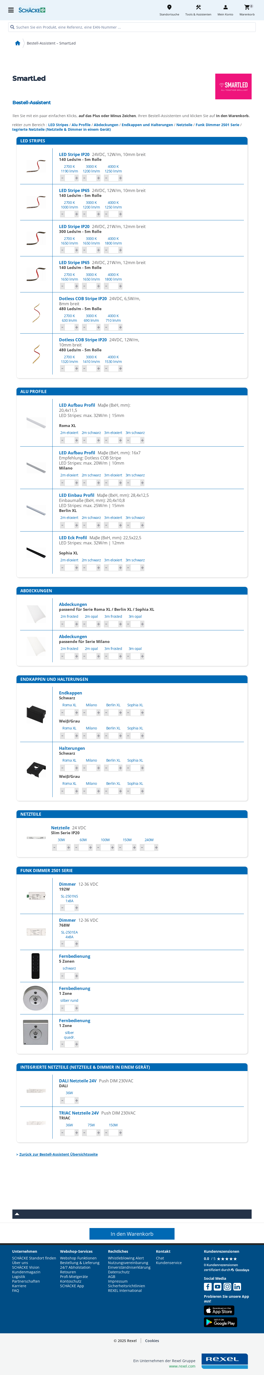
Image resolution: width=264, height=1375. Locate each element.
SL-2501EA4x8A (69, 934)
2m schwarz (91, 432)
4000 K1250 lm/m (113, 168)
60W (83, 839)
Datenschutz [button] (119, 1272)
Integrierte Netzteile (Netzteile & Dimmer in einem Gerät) (60, 129)
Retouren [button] (68, 1272)
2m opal (91, 616)
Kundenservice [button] (169, 1262)
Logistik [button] (18, 1276)
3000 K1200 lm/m (91, 168)
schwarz (69, 968)
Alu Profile (81, 124)
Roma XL (69, 704)
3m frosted (113, 616)
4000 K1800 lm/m (113, 241)
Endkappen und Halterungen (147, 124)
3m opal (135, 616)
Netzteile (184, 124)
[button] (152, 1340)
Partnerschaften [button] (26, 1281)
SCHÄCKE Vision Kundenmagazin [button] (26, 1269)
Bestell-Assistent (31, 103)
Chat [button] (160, 1258)
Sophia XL (135, 704)
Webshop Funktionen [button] (78, 1258)
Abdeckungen (106, 124)
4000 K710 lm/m (113, 318)
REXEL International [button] (125, 1290)
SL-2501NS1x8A (69, 898)
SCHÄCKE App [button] (72, 1286)
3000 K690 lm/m (91, 318)
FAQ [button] (15, 1290)
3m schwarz (135, 432)
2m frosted (69, 616)
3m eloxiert (113, 432)
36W (69, 1092)
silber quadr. (69, 1035)
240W (149, 839)
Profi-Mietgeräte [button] (74, 1276)
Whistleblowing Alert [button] (126, 1258)
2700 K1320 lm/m (69, 359)
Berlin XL (113, 704)
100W (105, 839)
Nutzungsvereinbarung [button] (128, 1262)
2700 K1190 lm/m (69, 168)
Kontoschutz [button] (70, 1281)
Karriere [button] (19, 1286)
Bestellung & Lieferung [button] (80, 1262)
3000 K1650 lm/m (91, 241)
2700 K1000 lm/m (69, 205)
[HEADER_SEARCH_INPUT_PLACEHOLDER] (132, 27)
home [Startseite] (17, 43)
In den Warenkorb (132, 1233)
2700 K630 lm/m (69, 318)
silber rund (69, 1000)
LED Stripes (58, 124)
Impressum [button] (118, 1281)
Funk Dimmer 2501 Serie (217, 124)
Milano (91, 704)
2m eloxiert (69, 432)
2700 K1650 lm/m (69, 241)
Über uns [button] (20, 1262)
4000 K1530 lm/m (113, 359)
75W (91, 1124)
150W (127, 839)
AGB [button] (111, 1276)
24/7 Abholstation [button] (75, 1267)
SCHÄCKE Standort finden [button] (34, 1258)
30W (61, 839)
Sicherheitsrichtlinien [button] (126, 1286)
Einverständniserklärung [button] (129, 1267)
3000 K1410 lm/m (91, 359)
